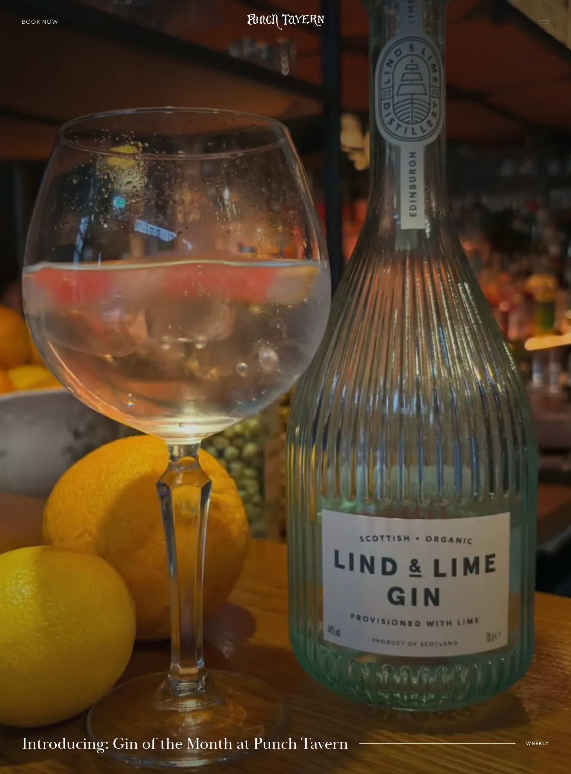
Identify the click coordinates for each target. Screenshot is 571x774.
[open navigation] (543, 21)
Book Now (40, 21)
